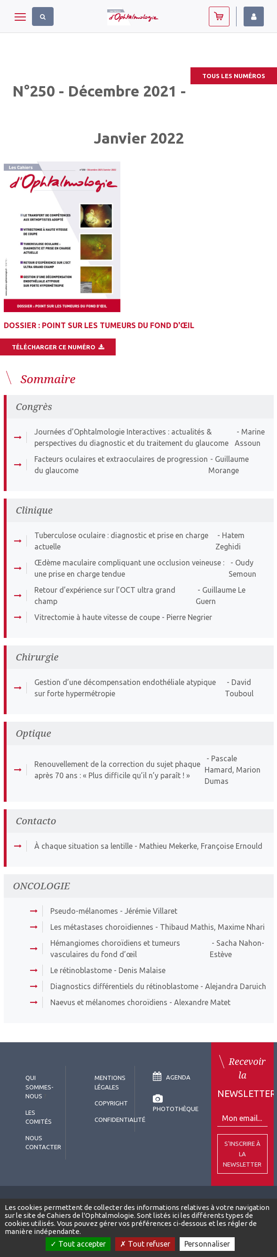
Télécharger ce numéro (58, 347)
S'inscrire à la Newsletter (242, 1154)
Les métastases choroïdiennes (101, 927)
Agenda (171, 1077)
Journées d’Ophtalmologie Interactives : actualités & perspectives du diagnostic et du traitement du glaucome (131, 437)
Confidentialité (120, 1119)
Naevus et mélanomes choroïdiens (108, 1002)
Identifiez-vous (253, 16)
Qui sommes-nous (39, 1086)
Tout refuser (145, 1244)
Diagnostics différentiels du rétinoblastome (124, 986)
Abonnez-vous (219, 16)
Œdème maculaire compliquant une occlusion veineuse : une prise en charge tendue (129, 568)
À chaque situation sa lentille (83, 846)
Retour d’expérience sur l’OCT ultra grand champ (104, 595)
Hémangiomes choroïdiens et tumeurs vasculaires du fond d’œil (115, 949)
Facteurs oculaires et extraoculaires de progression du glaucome (121, 465)
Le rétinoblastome (81, 970)
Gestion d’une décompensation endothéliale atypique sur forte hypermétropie (125, 688)
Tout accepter (78, 1244)
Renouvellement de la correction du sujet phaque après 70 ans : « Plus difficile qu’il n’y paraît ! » (117, 770)
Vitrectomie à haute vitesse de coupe (97, 617)
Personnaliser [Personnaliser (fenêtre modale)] (207, 1244)
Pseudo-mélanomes (84, 911)
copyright (111, 1103)
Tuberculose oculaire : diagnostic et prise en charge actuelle (121, 541)
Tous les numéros (233, 76)
